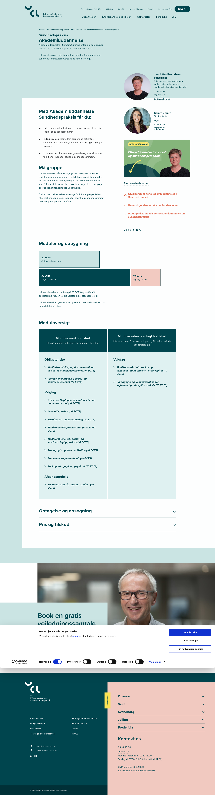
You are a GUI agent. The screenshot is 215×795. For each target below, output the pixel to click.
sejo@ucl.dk (159, 127)
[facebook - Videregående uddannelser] (31, 747)
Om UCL (121, 9)
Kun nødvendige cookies (190, 776)
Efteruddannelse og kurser (116, 17)
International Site (165, 9)
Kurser (75, 728)
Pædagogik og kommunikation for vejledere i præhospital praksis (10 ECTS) (140, 383)
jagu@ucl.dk (159, 94)
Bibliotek (109, 9)
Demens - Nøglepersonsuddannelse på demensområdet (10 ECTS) (69, 401)
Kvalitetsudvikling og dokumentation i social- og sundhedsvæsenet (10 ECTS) (69, 369)
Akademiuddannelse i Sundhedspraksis (103, 29)
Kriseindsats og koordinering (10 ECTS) (69, 419)
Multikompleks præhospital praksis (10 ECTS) (69, 429)
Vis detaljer (155, 789)
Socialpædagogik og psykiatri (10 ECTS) (70, 466)
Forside (42, 29)
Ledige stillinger (37, 723)
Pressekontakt (36, 718)
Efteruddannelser (78, 29)
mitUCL (75, 733)
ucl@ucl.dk (123, 751)
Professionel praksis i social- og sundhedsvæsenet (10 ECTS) (65, 380)
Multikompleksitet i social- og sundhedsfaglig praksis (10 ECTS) (66, 440)
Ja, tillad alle (190, 759)
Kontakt (151, 9)
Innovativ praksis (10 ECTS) (62, 411)
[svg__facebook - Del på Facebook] (133, 230)
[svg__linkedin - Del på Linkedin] (137, 230)
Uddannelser (89, 17)
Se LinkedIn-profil (162, 99)
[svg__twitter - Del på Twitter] (140, 230)
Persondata (35, 728)
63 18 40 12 (159, 124)
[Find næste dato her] (136, 183)
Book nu (49, 650)
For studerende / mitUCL (91, 9)
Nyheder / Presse (136, 9)
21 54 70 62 (159, 91)
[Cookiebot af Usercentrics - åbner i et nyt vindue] (19, 789)
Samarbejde (143, 17)
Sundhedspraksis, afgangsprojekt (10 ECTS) (69, 486)
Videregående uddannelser (84, 718)
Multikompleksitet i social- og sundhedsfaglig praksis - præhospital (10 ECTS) (140, 371)
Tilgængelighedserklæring (42, 733)
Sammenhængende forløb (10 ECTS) (68, 458)
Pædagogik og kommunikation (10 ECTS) (71, 450)
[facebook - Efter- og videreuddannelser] (31, 751)
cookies (77, 763)
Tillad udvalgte (190, 768)
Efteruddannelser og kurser (58, 29)
